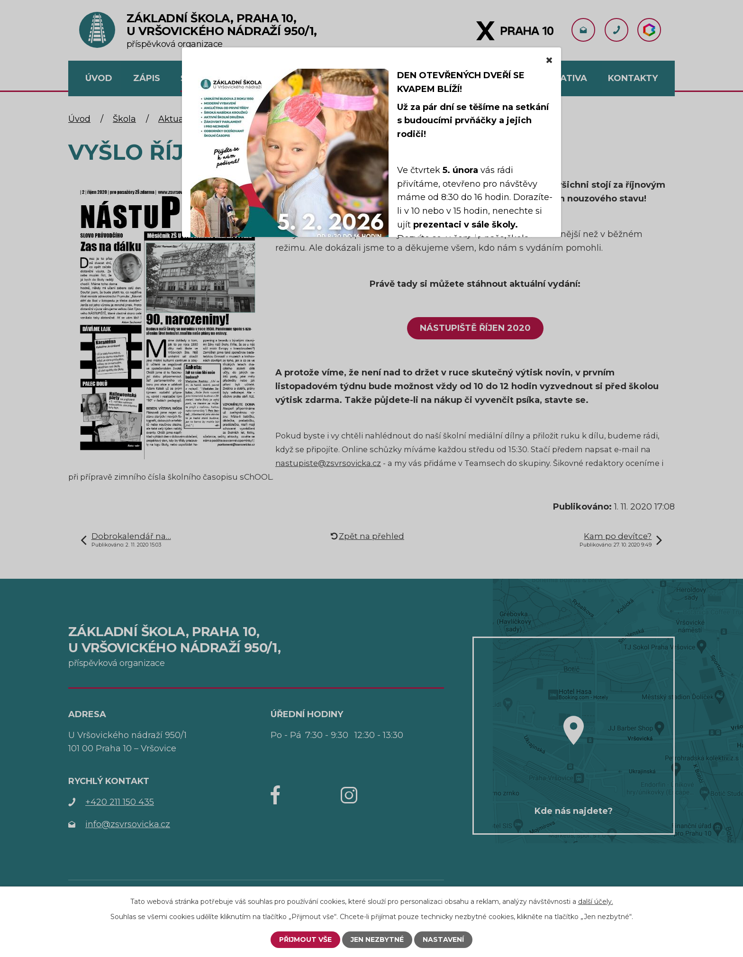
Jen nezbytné (377, 939)
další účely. (595, 901)
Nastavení (443, 939)
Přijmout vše (305, 939)
